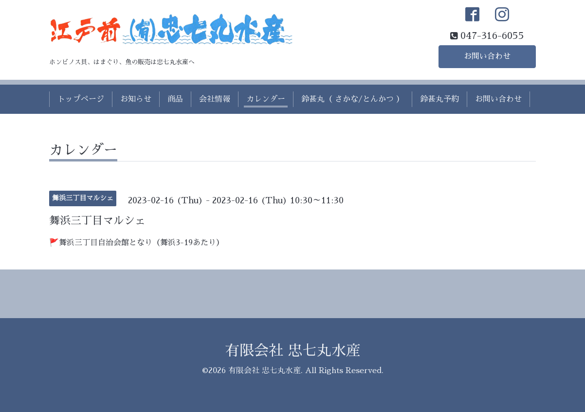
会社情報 (214, 99)
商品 (175, 99)
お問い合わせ (487, 56)
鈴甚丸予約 (439, 99)
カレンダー (265, 99)
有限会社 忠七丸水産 (293, 350)
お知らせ (135, 99)
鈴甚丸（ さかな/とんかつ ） (352, 99)
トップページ (80, 99)
